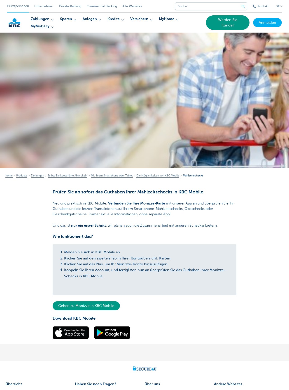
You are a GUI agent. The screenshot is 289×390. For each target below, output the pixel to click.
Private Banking (70, 6)
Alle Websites (132, 6)
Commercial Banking (102, 6)
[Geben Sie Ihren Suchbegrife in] (243, 6)
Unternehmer (44, 6)
